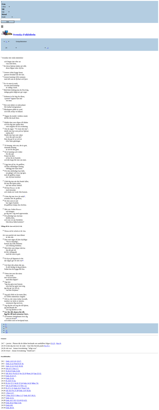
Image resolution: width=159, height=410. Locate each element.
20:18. (21, 366)
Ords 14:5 (9, 400)
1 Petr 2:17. (10, 393)
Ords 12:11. (10, 398)
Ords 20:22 (10, 403)
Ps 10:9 (8, 381)
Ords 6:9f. (9, 405)
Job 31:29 (9, 386)
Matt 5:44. (18, 403)
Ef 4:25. (24, 400)
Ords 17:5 (16, 386)
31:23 (53, 343)
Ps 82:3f (9, 371)
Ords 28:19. (10, 408)
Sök (7, 22)
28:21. (33, 395)
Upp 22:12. (37, 373)
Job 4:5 (8, 369)
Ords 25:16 (10, 376)
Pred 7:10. (26, 388)
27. (15, 376)
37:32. (13, 381)
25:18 (19, 400)
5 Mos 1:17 (19, 395)
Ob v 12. (24, 386)
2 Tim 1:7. (15, 369)
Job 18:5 (9, 391)
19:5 (14, 400)
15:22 (16, 366)
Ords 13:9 (22, 391)
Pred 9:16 (17, 364)
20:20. (28, 391)
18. (23, 364)
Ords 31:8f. (16, 371)
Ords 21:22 (10, 364)
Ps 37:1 (47, 346)
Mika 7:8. (35, 383)
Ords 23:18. (10, 378)
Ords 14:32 (27, 383)
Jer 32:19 (23, 373)
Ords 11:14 (10, 366)
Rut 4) (58, 343)
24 (6, 328)
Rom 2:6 (30, 373)
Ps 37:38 (15, 391)
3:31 (14, 361)
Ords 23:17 (18, 388)
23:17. (19, 361)
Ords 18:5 (27, 395)
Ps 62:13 (16, 373)
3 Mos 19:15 (10, 395)
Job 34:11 (9, 373)
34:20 (16, 383)
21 (12, 388)
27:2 (12, 383)
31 (6, 332)
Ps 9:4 (8, 383)
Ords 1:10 (9, 361)
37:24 (21, 383)
